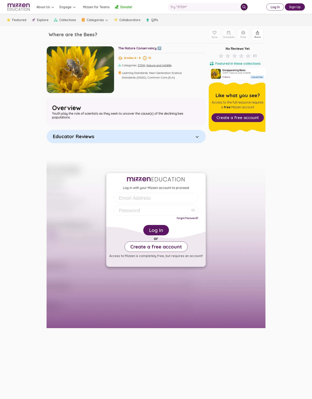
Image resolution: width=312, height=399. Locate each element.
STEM (141, 65)
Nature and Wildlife (159, 65)
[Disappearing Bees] (237, 74)
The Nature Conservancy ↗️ (139, 48)
